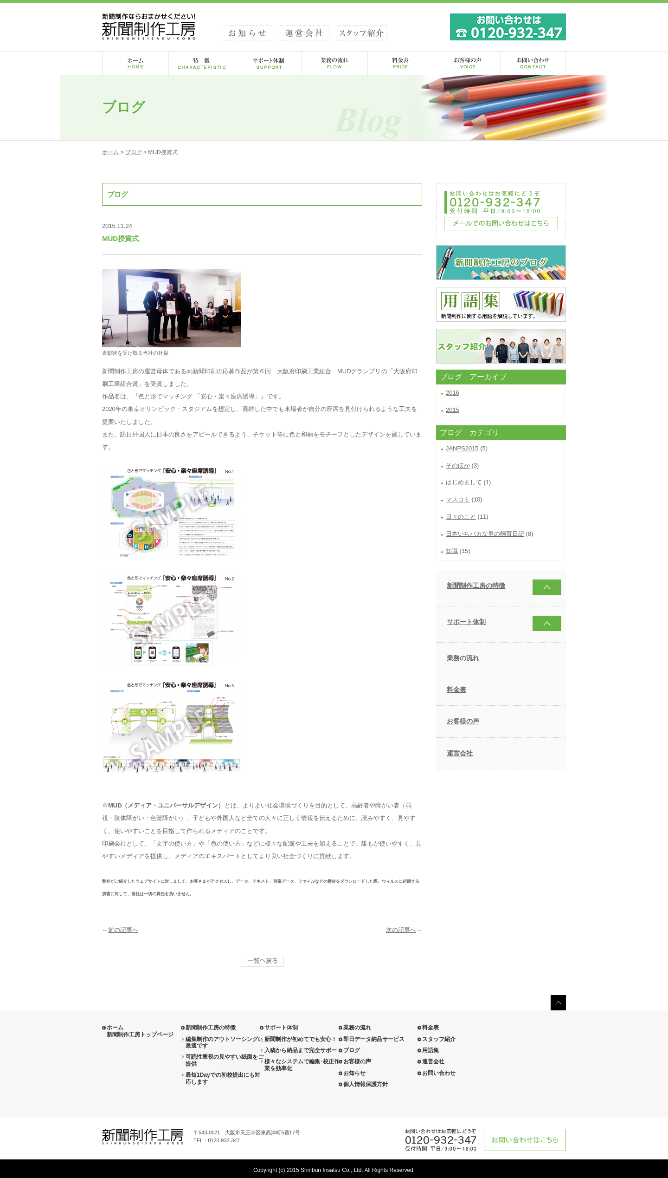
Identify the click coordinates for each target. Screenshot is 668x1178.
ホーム (110, 152)
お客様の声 (463, 721)
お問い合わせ (439, 1073)
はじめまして (464, 482)
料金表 (456, 689)
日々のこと (461, 516)
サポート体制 (466, 621)
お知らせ (354, 1073)
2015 (452, 409)
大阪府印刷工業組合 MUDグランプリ (329, 371)
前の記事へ (123, 929)
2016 (452, 392)
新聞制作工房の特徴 (476, 585)
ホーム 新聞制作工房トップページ (140, 1030)
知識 (452, 550)
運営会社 (460, 753)
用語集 (430, 1050)
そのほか (458, 465)
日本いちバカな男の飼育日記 (485, 533)
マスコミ (458, 499)
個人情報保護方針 (365, 1084)
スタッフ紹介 (439, 1039)
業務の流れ (463, 658)
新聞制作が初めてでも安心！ (300, 1039)
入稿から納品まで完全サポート (303, 1050)
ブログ (133, 152)
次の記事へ (401, 929)
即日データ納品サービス (374, 1039)
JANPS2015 (462, 448)
